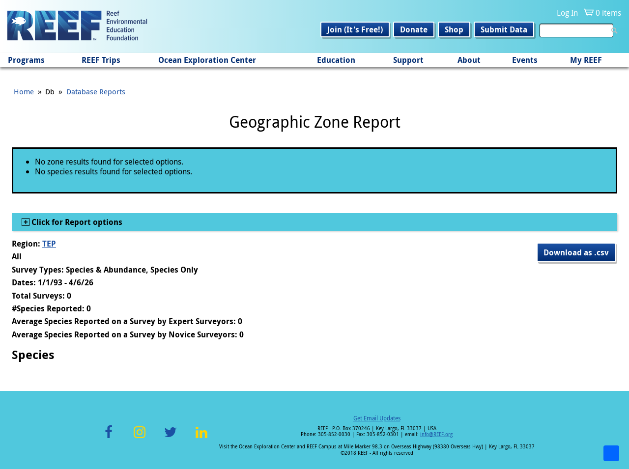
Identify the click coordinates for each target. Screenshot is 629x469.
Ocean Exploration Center (207, 60)
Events (525, 60)
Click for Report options (75, 222)
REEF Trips (101, 60)
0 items (608, 12)
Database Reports (95, 91)
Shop (454, 29)
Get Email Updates (376, 418)
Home (24, 91)
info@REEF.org (436, 434)
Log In (567, 12)
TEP (49, 243)
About (469, 60)
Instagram (139, 438)
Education (336, 60)
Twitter (170, 438)
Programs (26, 60)
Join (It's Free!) (355, 29)
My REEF (586, 60)
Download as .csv (576, 252)
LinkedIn (201, 438)
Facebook (108, 438)
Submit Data (504, 29)
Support (408, 60)
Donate (414, 29)
